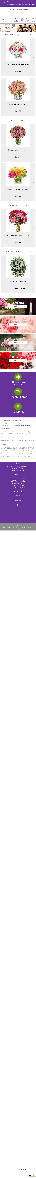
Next (33, 57)
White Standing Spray (18, 281)
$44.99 (18, 196)
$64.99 (18, 111)
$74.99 (18, 71)
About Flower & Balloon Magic (11, 421)
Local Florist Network (27, 527)
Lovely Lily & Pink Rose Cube (18, 64)
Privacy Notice (16, 527)
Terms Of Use (6, 527)
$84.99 (18, 242)
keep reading (25, 425)
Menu (3, 21)
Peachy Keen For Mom (18, 104)
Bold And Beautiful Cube (18, 189)
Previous (2, 57)
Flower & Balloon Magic (18, 10)
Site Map (18, 529)
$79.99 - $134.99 (18, 288)
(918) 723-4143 (8, 2)
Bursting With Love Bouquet (18, 235)
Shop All (26, 35)
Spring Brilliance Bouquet (18, 150)
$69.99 (18, 157)
